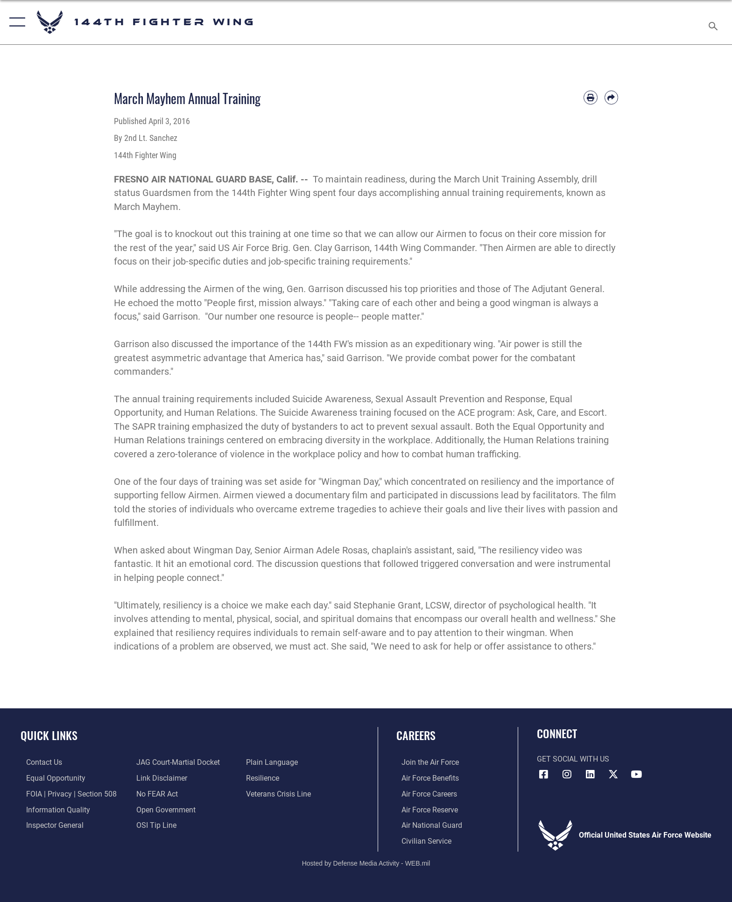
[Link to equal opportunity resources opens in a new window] (50, 778)
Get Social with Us (573, 759)
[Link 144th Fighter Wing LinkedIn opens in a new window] (590, 774)
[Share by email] (611, 97)
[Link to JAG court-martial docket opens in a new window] (176, 762)
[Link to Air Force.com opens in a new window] (425, 762)
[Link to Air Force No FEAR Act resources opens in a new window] (155, 793)
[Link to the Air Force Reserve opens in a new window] (424, 809)
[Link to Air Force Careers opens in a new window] (424, 793)
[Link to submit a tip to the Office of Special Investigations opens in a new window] (154, 824)
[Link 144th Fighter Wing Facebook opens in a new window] (544, 774)
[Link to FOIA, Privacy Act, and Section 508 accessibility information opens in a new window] (66, 793)
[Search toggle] (714, 22)
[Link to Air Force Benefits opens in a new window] (425, 778)
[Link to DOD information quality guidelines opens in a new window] (52, 809)
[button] (15, 22)
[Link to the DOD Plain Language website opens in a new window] (274, 762)
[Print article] (590, 97)
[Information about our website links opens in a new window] (159, 778)
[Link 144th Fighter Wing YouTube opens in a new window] (636, 774)
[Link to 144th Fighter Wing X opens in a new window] (613, 774)
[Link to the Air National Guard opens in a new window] (426, 824)
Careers (416, 735)
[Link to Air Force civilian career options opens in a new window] (421, 840)
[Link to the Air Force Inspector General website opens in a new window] (49, 824)
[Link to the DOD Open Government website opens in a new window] (164, 809)
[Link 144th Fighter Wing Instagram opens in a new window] (567, 774)
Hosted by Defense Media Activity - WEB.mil (366, 862)
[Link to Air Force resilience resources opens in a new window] (264, 778)
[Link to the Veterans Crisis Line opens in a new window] (280, 793)
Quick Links (49, 735)
